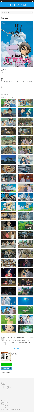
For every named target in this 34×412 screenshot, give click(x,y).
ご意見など (16, 409)
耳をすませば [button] (3, 342)
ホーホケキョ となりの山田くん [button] (22, 340)
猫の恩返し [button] (2, 340)
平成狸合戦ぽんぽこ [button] (13, 342)
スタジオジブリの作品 (10, 8)
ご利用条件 (12, 409)
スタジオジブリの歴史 (4, 390)
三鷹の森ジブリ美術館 (4, 402)
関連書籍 (2, 385)
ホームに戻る (3, 382)
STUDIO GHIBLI (3, 8)
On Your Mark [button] (8, 342)
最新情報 (2, 383)
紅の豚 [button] (23, 342)
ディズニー (5, 406)
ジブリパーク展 (3, 398)
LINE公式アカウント (4, 404)
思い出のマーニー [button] (24, 337)
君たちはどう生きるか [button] (4, 337)
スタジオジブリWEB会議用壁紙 (6, 387)
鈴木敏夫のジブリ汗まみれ (5, 405)
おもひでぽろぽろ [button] (27, 342)
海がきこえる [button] (19, 342)
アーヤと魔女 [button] (10, 337)
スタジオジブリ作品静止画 (5, 386)
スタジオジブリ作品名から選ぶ (6, 12)
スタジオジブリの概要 (4, 388)
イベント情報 (3, 384)
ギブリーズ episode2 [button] (8, 340)
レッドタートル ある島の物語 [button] (17, 337)
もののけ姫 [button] (29, 340)
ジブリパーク (3, 403)
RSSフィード (20, 409)
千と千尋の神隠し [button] (14, 340)
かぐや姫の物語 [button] (30, 337)
